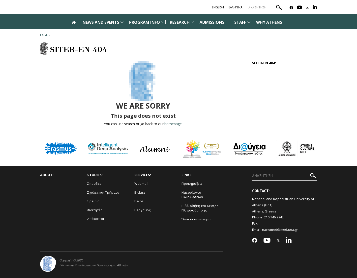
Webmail (141, 183)
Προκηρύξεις (192, 183)
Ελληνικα (235, 7)
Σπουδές (94, 183)
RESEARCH (179, 22)
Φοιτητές (94, 210)
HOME (44, 35)
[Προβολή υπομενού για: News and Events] (122, 22)
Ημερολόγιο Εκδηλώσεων (192, 194)
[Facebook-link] (291, 8)
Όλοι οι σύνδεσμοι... (197, 219)
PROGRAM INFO (144, 22)
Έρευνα (93, 201)
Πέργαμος (142, 210)
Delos (139, 201)
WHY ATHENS (269, 22)
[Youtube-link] (299, 8)
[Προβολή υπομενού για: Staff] (249, 22)
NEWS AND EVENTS (101, 22)
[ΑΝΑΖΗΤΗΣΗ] (265, 7)
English (218, 7)
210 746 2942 (274, 217)
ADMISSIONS (212, 22)
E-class (140, 192)
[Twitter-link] (307, 8)
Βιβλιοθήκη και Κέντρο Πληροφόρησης (200, 208)
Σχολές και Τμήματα (103, 192)
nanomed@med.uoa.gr (280, 229)
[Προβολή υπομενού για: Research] (192, 22)
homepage (172, 123)
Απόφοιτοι (95, 218)
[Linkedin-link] (315, 8)
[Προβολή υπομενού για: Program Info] (162, 22)
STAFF (240, 22)
